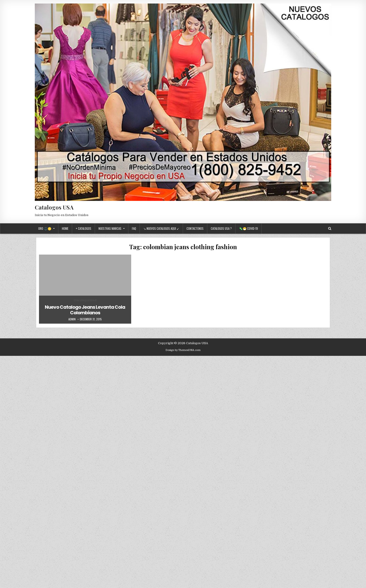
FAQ (134, 228)
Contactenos (195, 228)
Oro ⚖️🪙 (44, 228)
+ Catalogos (83, 228)
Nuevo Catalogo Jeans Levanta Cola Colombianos (85, 310)
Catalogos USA (54, 207)
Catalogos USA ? (221, 228)
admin (72, 319)
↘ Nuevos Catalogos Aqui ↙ (161, 228)
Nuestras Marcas (110, 228)
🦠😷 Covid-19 (248, 228)
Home (65, 228)
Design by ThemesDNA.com (183, 350)
